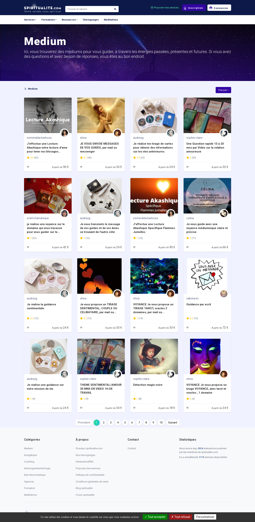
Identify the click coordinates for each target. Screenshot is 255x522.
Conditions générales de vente (92, 481)
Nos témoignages (85, 455)
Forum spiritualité (85, 494)
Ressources (69, 19)
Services (29, 19)
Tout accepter (155, 517)
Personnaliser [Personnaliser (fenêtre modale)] (205, 517)
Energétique (30, 455)
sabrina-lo (192, 298)
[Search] (88, 9)
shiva (83, 137)
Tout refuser (180, 517)
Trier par (222, 90)
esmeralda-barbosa (39, 137)
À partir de (60, 167)
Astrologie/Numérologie (37, 468)
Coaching (29, 461)
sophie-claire (194, 137)
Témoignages (91, 19)
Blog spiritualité (84, 488)
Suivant (172, 422)
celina (190, 218)
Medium (31, 88)
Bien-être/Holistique (35, 474)
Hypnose (29, 481)
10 (161, 422)
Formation (29, 488)
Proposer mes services (165, 7)
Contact (132, 448)
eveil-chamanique (38, 218)
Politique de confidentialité (90, 474)
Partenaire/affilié (84, 461)
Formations (48, 19)
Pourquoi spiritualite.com (89, 448)
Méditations (111, 19)
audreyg (138, 137)
